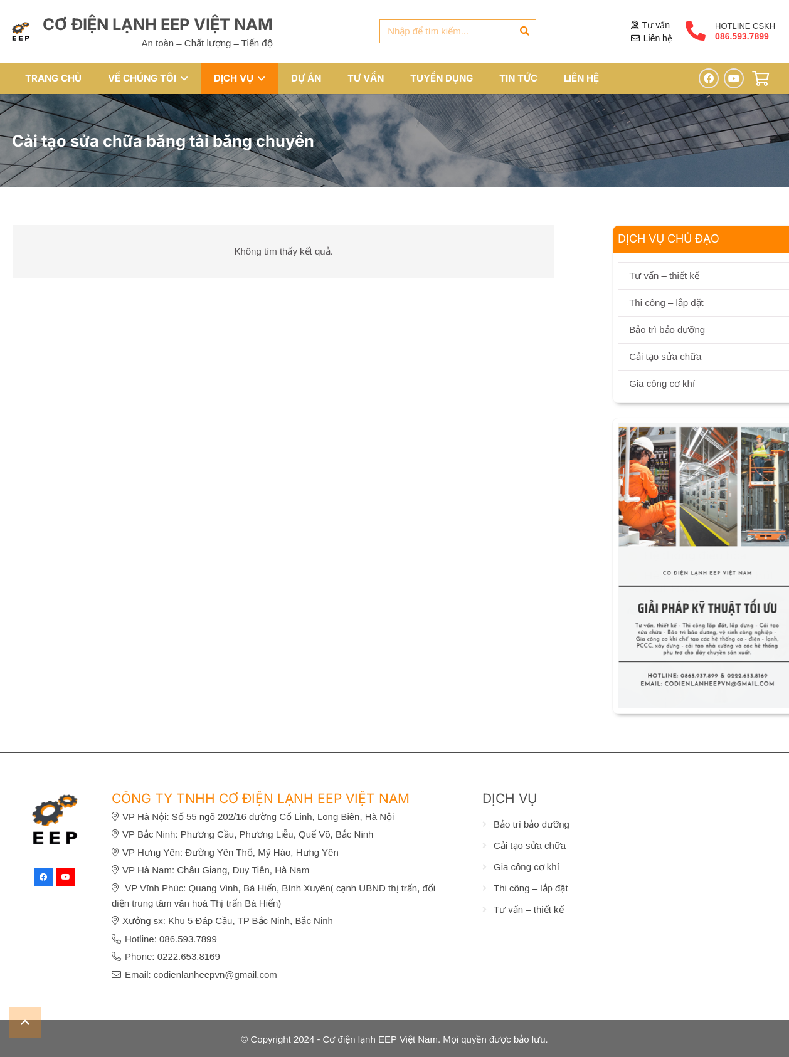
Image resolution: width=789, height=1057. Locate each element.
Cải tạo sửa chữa (530, 845)
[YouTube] (734, 78)
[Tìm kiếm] (524, 31)
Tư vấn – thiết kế (529, 909)
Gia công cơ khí (526, 866)
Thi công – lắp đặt (531, 888)
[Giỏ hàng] (760, 78)
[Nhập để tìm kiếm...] (457, 31)
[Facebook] (709, 78)
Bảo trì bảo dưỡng (531, 824)
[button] (182, 78)
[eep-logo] (20, 31)
